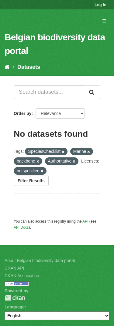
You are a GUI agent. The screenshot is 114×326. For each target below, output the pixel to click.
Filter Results (31, 180)
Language (15, 306)
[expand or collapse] (104, 21)
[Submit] (92, 92)
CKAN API (14, 268)
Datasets (28, 67)
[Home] (7, 67)
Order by (22, 113)
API (85, 221)
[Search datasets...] (49, 92)
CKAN (15, 297)
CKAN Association (22, 275)
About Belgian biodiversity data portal (40, 260)
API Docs (21, 227)
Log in (100, 4)
